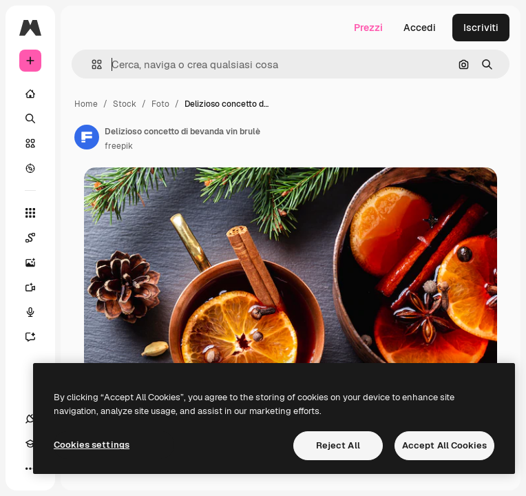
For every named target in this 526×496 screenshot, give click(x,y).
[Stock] (30, 143)
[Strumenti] (30, 213)
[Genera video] (37, 287)
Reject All (338, 445)
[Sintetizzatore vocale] (37, 312)
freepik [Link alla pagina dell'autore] (119, 146)
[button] (91, 64)
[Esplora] (30, 168)
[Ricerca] (30, 118)
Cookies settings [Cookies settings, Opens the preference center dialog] (91, 445)
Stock (124, 104)
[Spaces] (37, 238)
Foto (160, 104)
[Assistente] (37, 337)
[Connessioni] (30, 419)
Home (86, 104)
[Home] (30, 94)
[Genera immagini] (37, 262)
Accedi (419, 27)
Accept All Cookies (444, 445)
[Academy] (30, 444)
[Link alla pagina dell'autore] (86, 137)
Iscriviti (480, 27)
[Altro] (30, 468)
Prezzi (368, 27)
